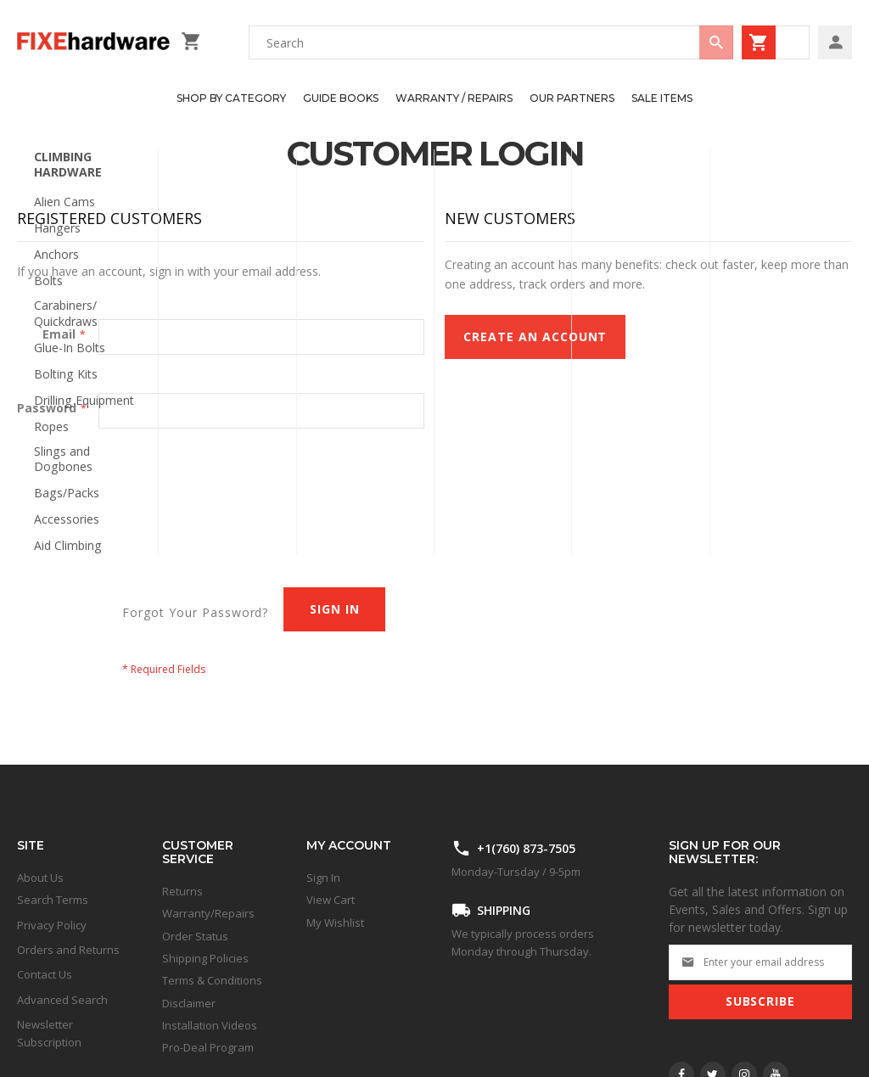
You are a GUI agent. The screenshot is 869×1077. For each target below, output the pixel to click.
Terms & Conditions (212, 980)
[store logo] (94, 42)
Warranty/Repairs (208, 913)
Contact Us (44, 974)
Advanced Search (62, 999)
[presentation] (146, 493)
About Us (40, 877)
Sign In (323, 877)
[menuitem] (231, 98)
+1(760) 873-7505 (526, 848)
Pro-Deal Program (208, 1047)
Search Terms (52, 899)
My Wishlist (335, 922)
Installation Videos (209, 1025)
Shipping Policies (205, 958)
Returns (182, 891)
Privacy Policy (52, 925)
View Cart (330, 899)
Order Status (195, 936)
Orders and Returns (68, 949)
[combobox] (491, 42)
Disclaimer (189, 1003)
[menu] (426, 98)
